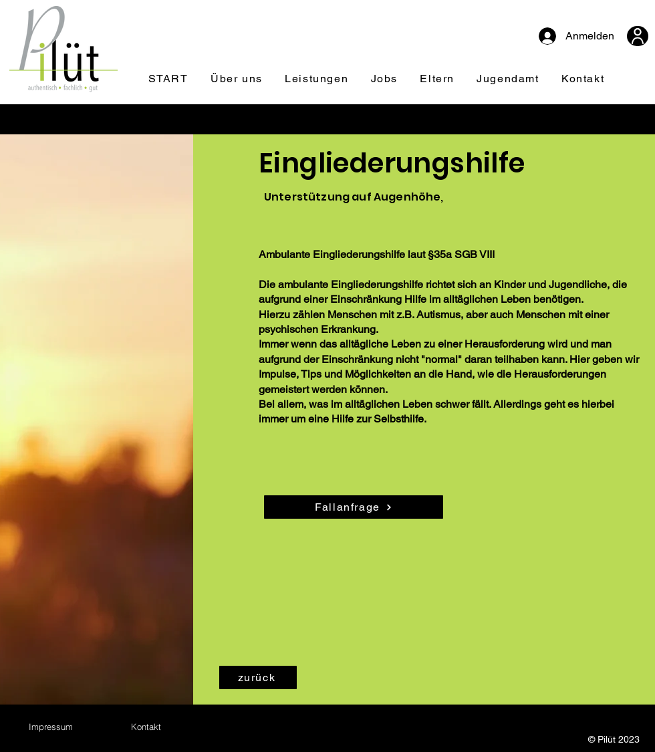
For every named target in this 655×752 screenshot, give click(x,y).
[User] (637, 36)
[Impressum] (50, 726)
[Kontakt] (145, 726)
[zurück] (258, 677)
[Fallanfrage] (353, 507)
